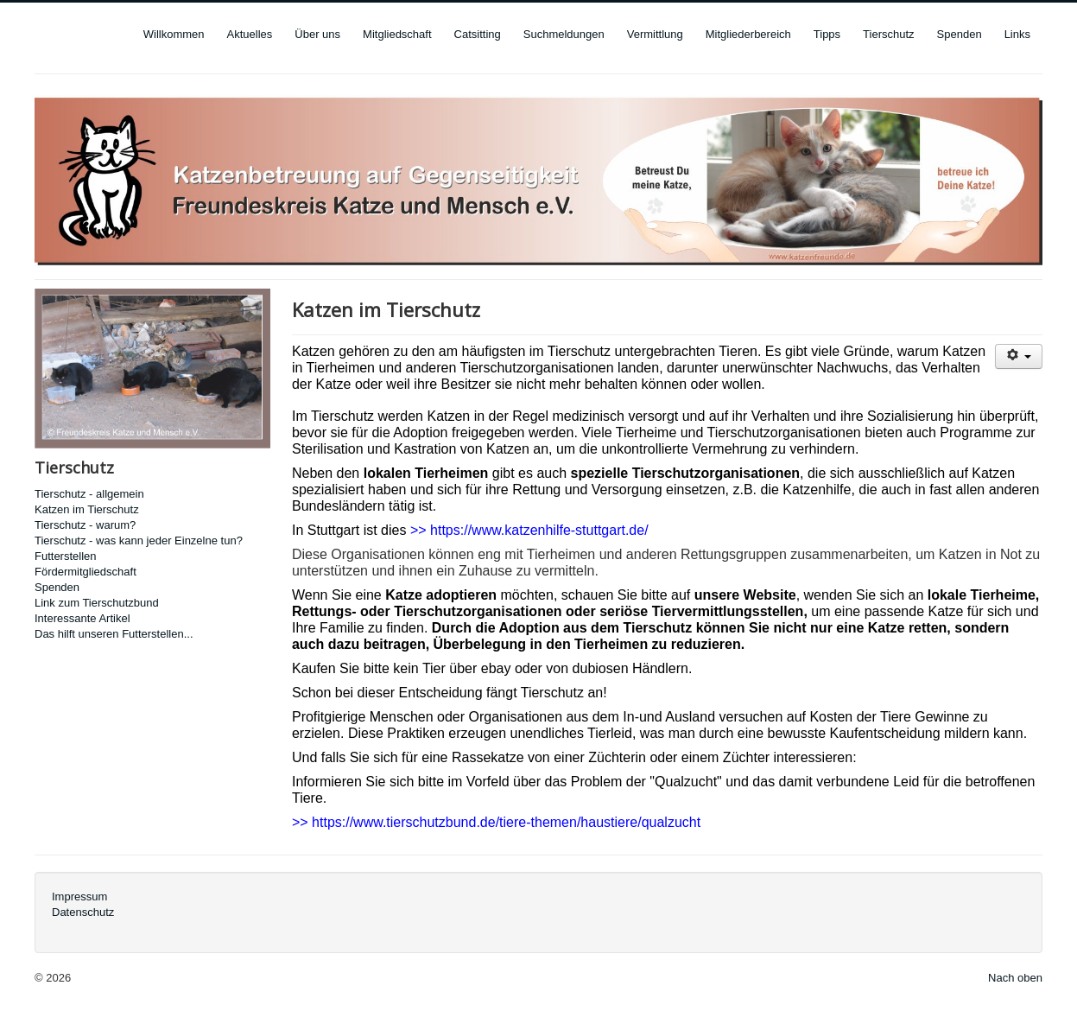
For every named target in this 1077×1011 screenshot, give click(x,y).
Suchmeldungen (564, 34)
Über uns (317, 34)
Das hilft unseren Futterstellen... (114, 633)
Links (1017, 34)
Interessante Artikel (82, 618)
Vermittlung (655, 34)
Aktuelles (250, 34)
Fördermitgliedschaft (85, 571)
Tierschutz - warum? (85, 524)
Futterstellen (66, 556)
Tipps (827, 34)
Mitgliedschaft (397, 34)
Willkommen (174, 34)
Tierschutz (888, 34)
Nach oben (1015, 977)
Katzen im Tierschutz (87, 509)
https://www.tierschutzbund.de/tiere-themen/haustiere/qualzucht (506, 822)
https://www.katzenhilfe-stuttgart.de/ (539, 530)
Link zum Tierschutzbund (97, 602)
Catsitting (477, 34)
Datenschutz (83, 912)
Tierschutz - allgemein (89, 493)
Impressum (79, 896)
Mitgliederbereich (748, 34)
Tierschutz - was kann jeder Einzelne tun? (139, 540)
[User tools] (1018, 356)
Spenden (959, 34)
